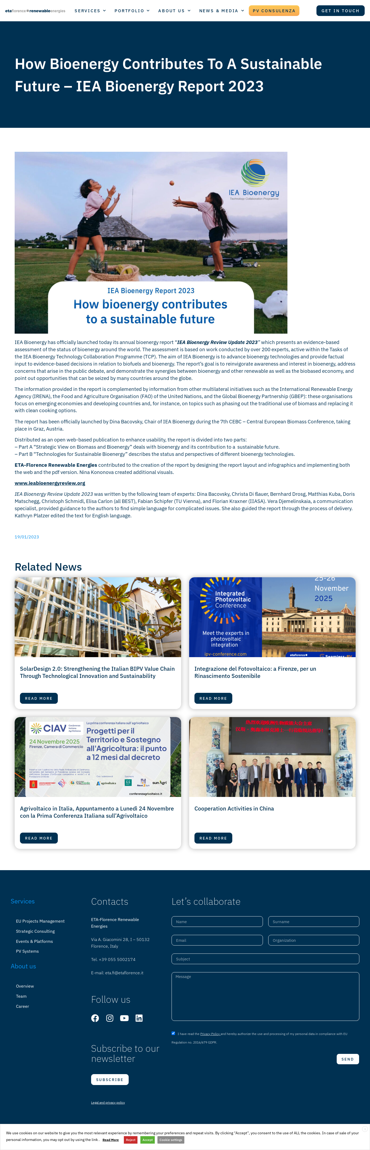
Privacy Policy (210, 1033)
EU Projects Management (40, 921)
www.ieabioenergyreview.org (50, 483)
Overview (25, 984)
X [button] (365, 1129)
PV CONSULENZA (274, 10)
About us (23, 964)
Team (21, 993)
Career (22, 1003)
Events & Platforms (34, 940)
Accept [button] (148, 1140)
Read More (111, 1140)
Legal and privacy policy (108, 1102)
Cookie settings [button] (171, 1140)
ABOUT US (174, 10)
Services (23, 901)
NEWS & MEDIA (222, 10)
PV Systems (27, 949)
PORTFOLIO (132, 10)
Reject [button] (130, 1140)
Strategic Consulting (35, 930)
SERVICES (91, 10)
